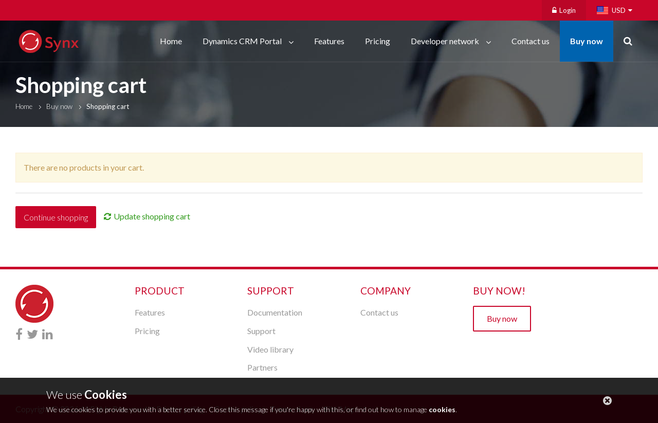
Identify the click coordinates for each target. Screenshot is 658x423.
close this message (607, 400)
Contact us (530, 41)
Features (329, 41)
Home (171, 41)
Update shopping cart (152, 216)
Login (564, 10)
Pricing (377, 41)
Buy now (586, 41)
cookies (442, 409)
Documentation (274, 312)
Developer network (446, 41)
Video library (270, 349)
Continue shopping (56, 217)
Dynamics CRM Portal (243, 41)
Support (261, 331)
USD (619, 10)
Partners (262, 367)
